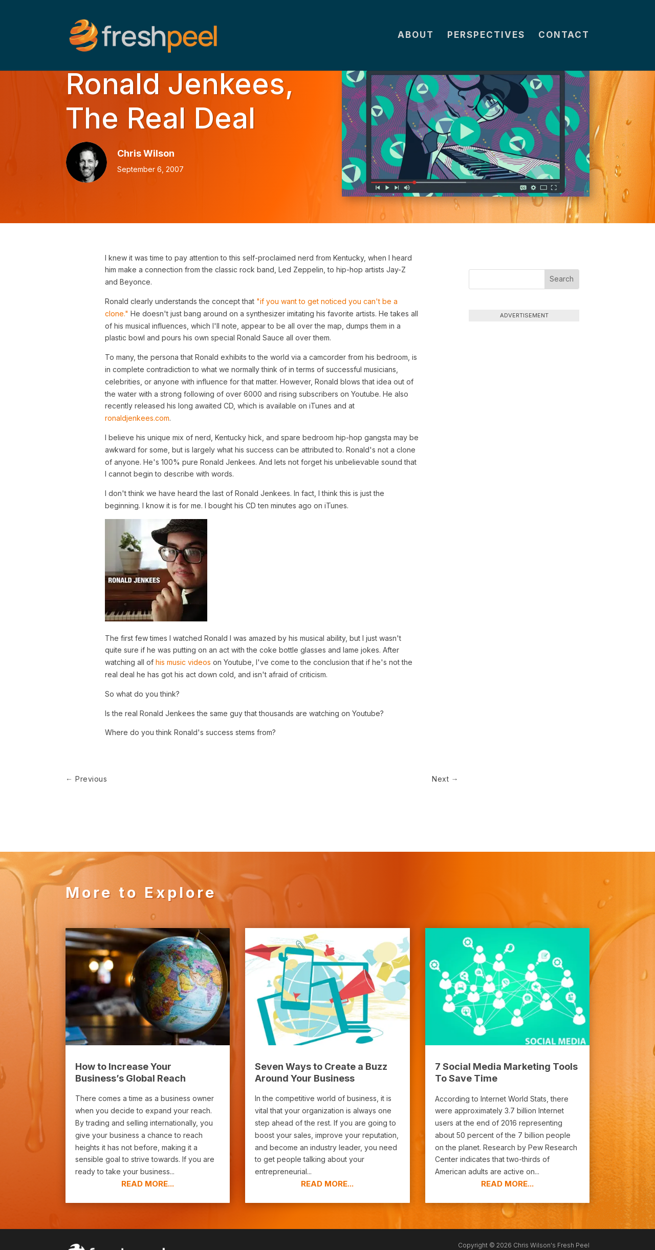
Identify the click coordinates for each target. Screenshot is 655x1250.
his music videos (183, 662)
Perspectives (486, 36)
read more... (147, 1156)
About (416, 36)
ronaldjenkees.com (137, 418)
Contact (564, 36)
